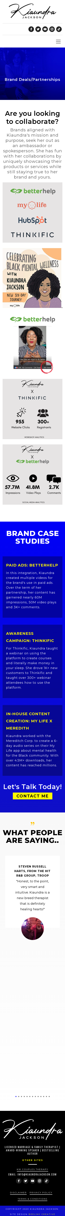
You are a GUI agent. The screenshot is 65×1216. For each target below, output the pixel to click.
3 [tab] (21, 1096)
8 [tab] (35, 1096)
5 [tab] (27, 1096)
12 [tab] (46, 1096)
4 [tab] (24, 1096)
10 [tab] (41, 1096)
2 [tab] (18, 1096)
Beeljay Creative (42, 1214)
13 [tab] (49, 1096)
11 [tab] (43, 1096)
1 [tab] (16, 1096)
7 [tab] (32, 1096)
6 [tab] (29, 1096)
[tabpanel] (32, 899)
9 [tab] (38, 1096)
